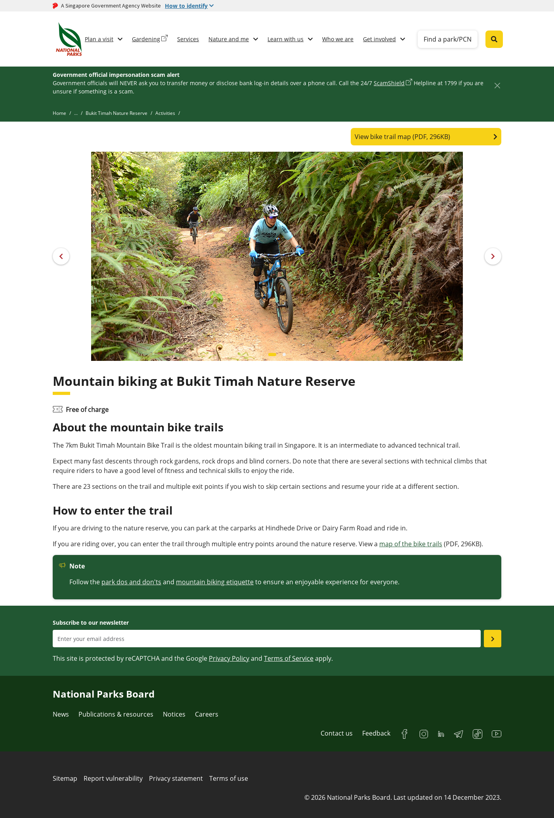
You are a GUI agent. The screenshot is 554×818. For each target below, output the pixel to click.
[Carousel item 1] (284, 354)
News (61, 714)
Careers (206, 714)
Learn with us (285, 39)
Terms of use (228, 778)
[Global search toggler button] (494, 39)
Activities (165, 113)
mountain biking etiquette (215, 582)
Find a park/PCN (448, 39)
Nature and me (228, 39)
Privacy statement (176, 778)
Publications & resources (115, 714)
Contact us (337, 733)
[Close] (497, 85)
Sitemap (65, 778)
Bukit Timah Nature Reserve (116, 113)
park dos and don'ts (131, 582)
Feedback (376, 733)
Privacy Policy (229, 658)
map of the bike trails (410, 544)
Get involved (379, 39)
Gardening (146, 39)
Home (59, 113)
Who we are (337, 39)
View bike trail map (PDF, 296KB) (402, 136)
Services (188, 39)
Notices (174, 714)
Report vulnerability (113, 778)
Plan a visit (99, 39)
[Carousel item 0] (272, 354)
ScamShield (389, 83)
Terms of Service (288, 658)
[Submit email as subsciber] (492, 638)
